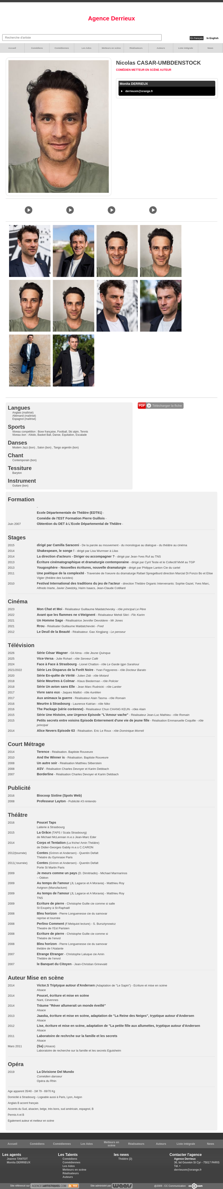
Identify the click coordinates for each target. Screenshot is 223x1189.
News (210, 48)
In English (212, 38)
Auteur (165, 69)
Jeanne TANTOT (17, 1158)
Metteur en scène (145, 69)
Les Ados (86, 48)
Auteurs (161, 48)
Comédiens (37, 48)
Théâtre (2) (125, 1158)
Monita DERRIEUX (18, 1162)
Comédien (123, 69)
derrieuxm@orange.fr (139, 91)
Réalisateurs (136, 48)
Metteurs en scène (111, 48)
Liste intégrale (185, 48)
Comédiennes (62, 48)
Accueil (12, 48)
